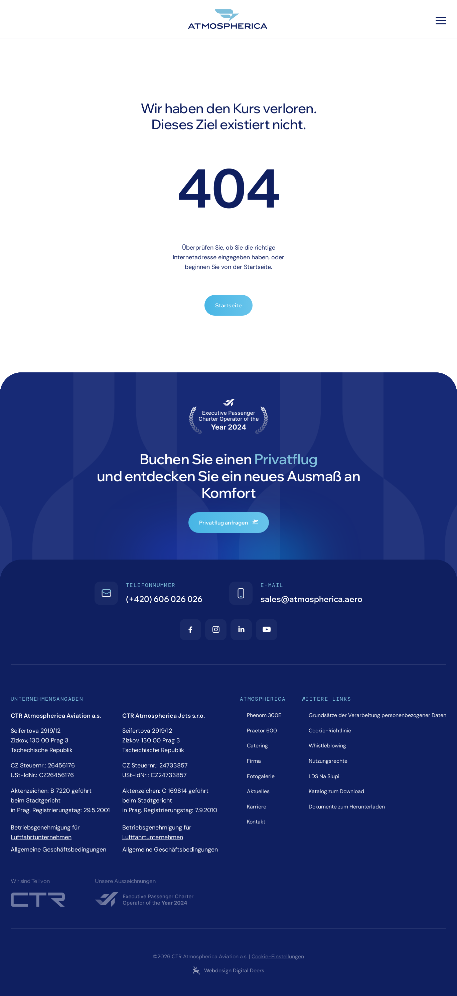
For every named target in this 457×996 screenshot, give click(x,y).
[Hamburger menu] (441, 20)
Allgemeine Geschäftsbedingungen (58, 850)
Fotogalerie (261, 776)
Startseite (228, 305)
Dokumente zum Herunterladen (347, 806)
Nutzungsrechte (328, 760)
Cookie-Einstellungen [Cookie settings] (278, 957)
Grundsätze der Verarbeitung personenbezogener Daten (377, 715)
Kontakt (256, 821)
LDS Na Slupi (324, 776)
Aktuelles (258, 791)
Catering (257, 745)
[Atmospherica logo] (228, 20)
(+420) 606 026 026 (164, 599)
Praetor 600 (262, 730)
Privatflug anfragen (228, 522)
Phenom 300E (264, 715)
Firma (254, 760)
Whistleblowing (327, 745)
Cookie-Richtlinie (330, 730)
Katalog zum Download (336, 791)
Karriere (256, 806)
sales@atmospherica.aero (311, 599)
